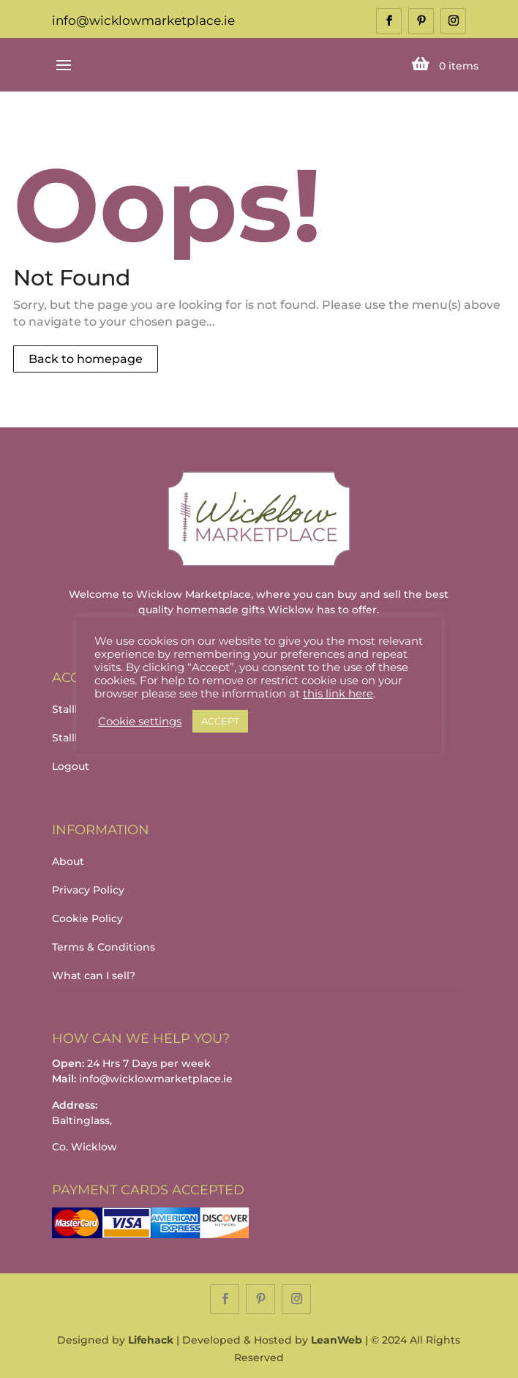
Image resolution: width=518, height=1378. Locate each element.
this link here (338, 693)
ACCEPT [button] (220, 721)
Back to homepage (86, 359)
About (68, 861)
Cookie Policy (87, 918)
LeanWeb (336, 1340)
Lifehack (150, 1340)
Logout (70, 766)
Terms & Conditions (103, 947)
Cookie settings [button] (139, 721)
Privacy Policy (88, 889)
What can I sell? (93, 975)
